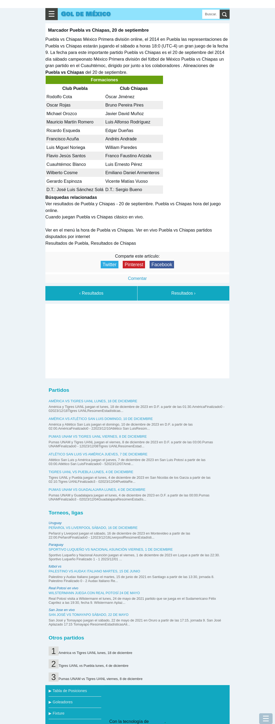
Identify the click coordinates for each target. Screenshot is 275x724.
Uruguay (55, 523)
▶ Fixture (56, 713)
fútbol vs (55, 566)
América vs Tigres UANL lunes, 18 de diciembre (93, 401)
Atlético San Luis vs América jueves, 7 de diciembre (98, 454)
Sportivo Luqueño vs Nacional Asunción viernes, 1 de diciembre (111, 549)
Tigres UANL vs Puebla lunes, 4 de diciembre (91, 472)
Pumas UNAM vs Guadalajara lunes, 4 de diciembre (97, 490)
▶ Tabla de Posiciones (68, 691)
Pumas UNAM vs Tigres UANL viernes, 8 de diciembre (98, 436)
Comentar (137, 278)
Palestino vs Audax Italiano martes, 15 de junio (94, 571)
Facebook (161, 264)
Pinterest (134, 264)
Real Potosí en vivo (63, 588)
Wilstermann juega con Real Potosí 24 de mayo (94, 593)
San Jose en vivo (62, 610)
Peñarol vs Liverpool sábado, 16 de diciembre (93, 528)
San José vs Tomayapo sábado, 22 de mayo (89, 615)
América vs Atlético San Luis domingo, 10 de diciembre (101, 419)
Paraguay (56, 545)
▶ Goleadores (61, 702)
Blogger (157, 721)
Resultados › (183, 293)
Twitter (110, 264)
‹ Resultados (91, 293)
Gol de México (86, 14)
